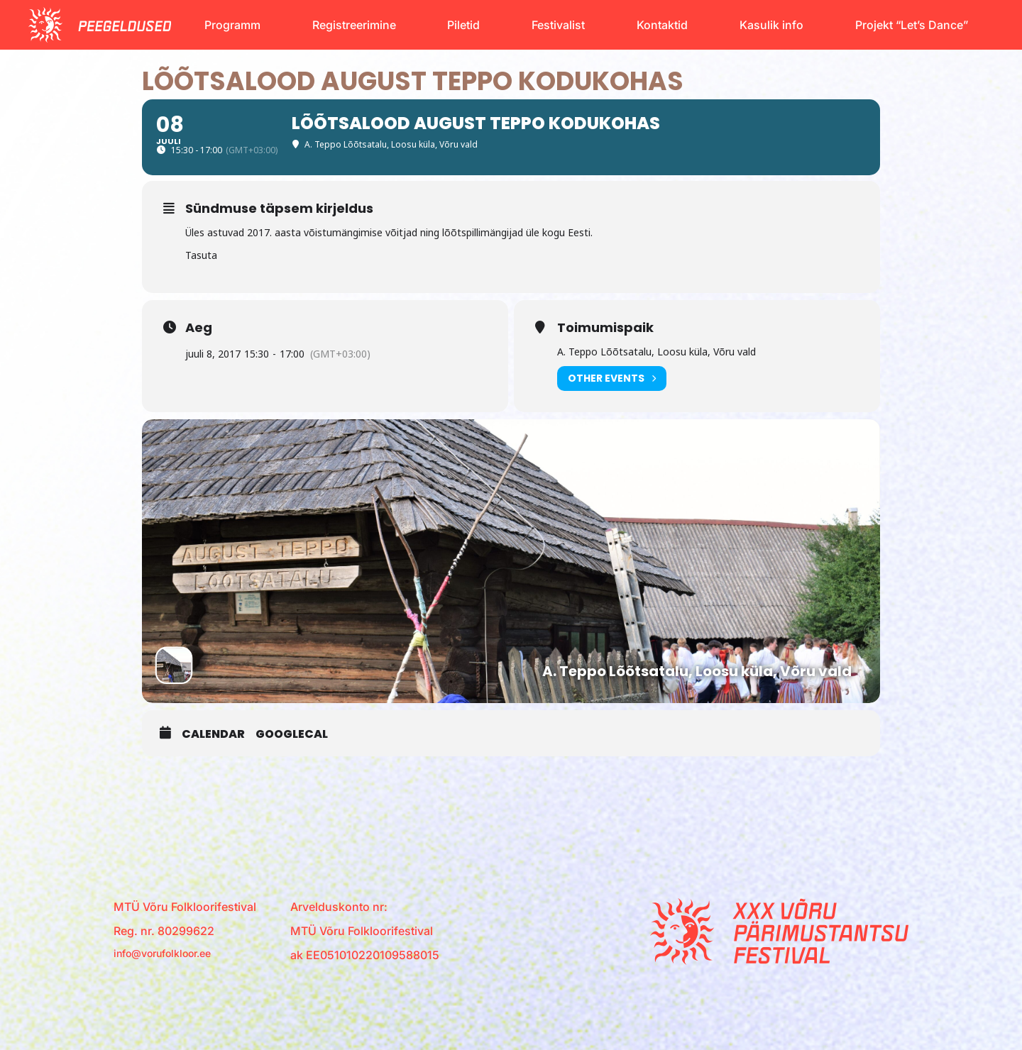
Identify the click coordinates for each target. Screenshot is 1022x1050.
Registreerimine (354, 25)
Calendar (213, 735)
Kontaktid (662, 25)
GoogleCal (292, 735)
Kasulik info (771, 25)
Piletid (463, 25)
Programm (232, 25)
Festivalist (558, 25)
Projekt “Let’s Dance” (911, 25)
